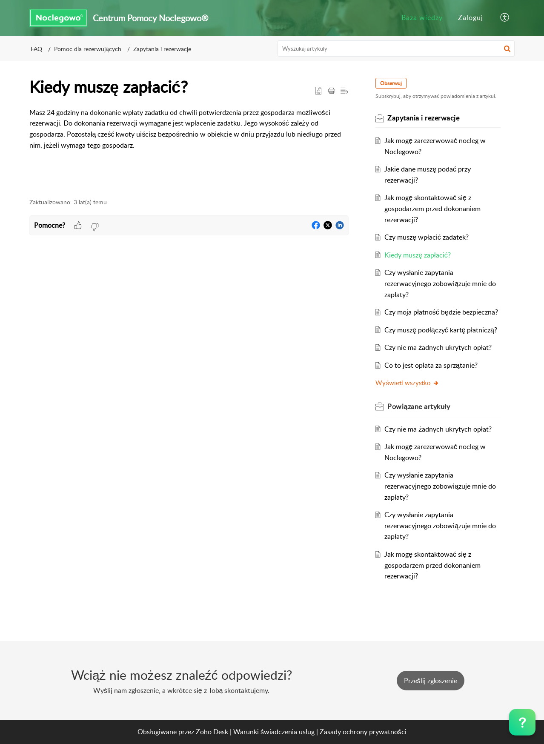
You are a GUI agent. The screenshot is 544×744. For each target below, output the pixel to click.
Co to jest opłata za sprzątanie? (431, 365)
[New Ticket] (431, 680)
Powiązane (419, 406)
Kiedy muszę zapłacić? (418, 255)
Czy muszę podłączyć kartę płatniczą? (441, 330)
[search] (396, 48)
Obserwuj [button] (391, 83)
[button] (507, 48)
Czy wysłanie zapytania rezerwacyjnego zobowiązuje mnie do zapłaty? (440, 283)
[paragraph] (189, 129)
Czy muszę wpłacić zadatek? (427, 237)
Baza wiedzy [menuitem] (422, 17)
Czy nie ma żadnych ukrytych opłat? (438, 347)
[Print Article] (331, 91)
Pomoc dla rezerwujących (87, 49)
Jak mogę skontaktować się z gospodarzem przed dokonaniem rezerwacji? (433, 208)
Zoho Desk (212, 731)
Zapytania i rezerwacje (162, 49)
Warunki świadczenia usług (274, 731)
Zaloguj (470, 17)
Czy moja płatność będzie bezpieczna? (441, 312)
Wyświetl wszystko (408, 382)
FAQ (36, 49)
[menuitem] (422, 18)
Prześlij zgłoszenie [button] (431, 680)
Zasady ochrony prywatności (363, 731)
